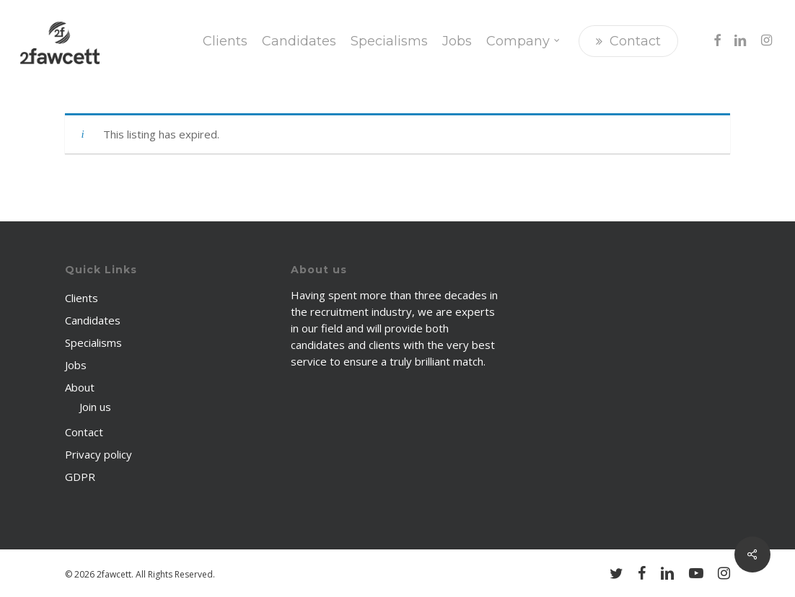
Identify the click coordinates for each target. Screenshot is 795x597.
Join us (95, 406)
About (80, 387)
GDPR (80, 476)
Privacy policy (98, 454)
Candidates (92, 320)
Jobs (76, 365)
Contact (84, 432)
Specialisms (93, 342)
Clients (81, 298)
